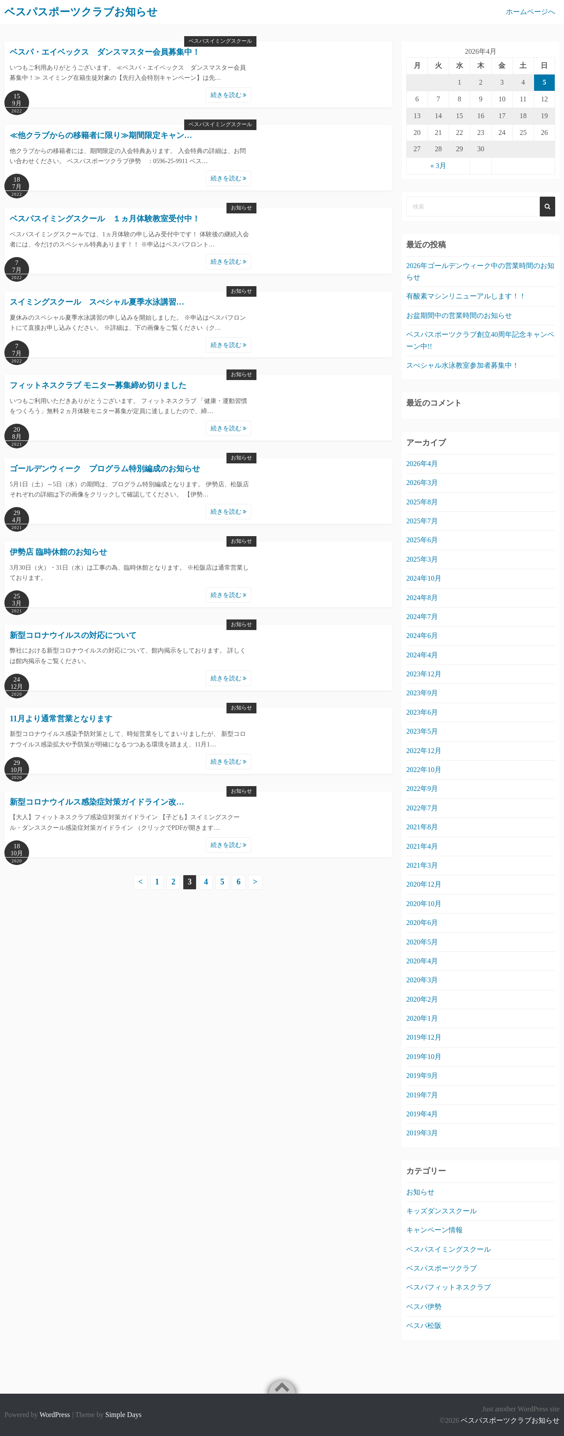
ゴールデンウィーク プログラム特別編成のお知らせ (105, 468)
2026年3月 (422, 482)
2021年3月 (422, 865)
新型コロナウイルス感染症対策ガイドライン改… (97, 802)
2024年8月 (422, 597)
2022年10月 (424, 769)
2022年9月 (422, 788)
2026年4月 (422, 463)
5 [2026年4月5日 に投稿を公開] (544, 82)
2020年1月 (422, 1018)
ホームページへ (530, 11)
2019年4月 (422, 1114)
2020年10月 (424, 903)
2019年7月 (422, 1095)
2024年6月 (422, 635)
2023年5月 (422, 731)
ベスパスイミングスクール (220, 41)
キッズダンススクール (441, 1211)
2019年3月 (422, 1133)
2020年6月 (422, 922)
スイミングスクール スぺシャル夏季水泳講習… (97, 302)
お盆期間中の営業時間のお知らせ (459, 315)
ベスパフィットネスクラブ (448, 1287)
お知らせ (241, 208)
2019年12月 (424, 1037)
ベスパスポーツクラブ (441, 1268)
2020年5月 (422, 942)
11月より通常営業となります (61, 718)
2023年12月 (424, 674)
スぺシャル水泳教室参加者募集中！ (462, 365)
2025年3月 (422, 559)
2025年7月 (422, 521)
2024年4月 (422, 655)
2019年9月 (422, 1075)
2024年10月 (424, 578)
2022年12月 (424, 750)
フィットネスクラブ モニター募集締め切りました (98, 385)
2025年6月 (422, 540)
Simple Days (123, 1414)
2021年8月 (422, 827)
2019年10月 (424, 1056)
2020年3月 (422, 980)
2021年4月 (422, 846)
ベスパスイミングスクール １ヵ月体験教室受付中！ (105, 218)
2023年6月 (422, 712)
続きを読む (229, 95)
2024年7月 (422, 616)
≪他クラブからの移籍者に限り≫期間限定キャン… (101, 135)
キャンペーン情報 (434, 1230)
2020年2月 (422, 999)
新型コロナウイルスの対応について (73, 635)
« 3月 (438, 165)
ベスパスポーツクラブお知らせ (510, 1420)
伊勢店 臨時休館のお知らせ (58, 552)
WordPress (55, 1414)
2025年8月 (422, 502)
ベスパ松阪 (424, 1325)
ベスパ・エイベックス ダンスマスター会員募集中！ (105, 52)
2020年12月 (424, 884)
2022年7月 (422, 808)
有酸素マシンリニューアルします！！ (466, 296)
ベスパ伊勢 (424, 1306)
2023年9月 (422, 693)
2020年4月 (422, 961)
